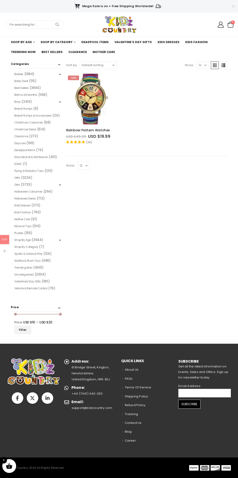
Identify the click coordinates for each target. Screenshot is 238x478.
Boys (17, 102)
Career (130, 440)
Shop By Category (57, 42)
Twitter (32, 398)
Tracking (131, 414)
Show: (189, 65)
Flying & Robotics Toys (29, 171)
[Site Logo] (119, 24)
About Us (132, 369)
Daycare (20, 143)
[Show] (203, 65)
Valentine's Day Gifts (27, 281)
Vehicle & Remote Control (30, 288)
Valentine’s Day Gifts (133, 42)
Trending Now (23, 52)
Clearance (77, 52)
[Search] (57, 25)
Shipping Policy (136, 396)
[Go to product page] (91, 99)
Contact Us (133, 423)
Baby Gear (21, 81)
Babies (18, 74)
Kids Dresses (168, 42)
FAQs (129, 378)
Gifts (17, 178)
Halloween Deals (25, 198)
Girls (17, 185)
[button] (215, 65)
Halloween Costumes (28, 192)
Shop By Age (21, 42)
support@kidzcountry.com (92, 408)
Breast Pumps (23, 109)
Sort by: (72, 65)
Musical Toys (23, 226)
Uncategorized (24, 274)
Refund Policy (135, 405)
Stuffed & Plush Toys (27, 261)
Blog (128, 431)
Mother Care (104, 52)
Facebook (17, 398)
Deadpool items (95, 42)
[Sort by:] (98, 65)
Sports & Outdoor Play (28, 254)
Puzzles (19, 233)
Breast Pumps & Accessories (33, 115)
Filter (22, 330)
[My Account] (220, 25)
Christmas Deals (25, 129)
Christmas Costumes (28, 122)
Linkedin (47, 398)
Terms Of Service (138, 387)
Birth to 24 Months (25, 95)
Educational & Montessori (31, 157)
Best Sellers (52, 52)
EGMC (18, 164)
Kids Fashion (196, 42)
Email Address (189, 386)
